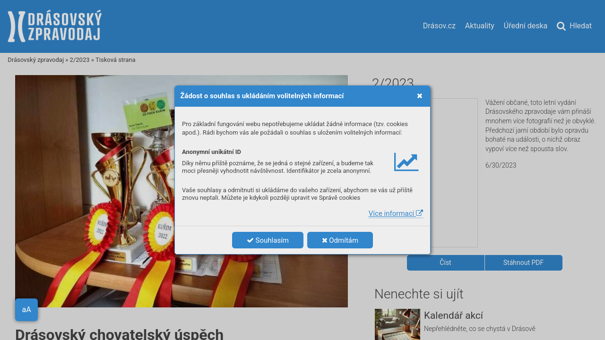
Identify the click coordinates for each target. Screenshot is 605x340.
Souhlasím (268, 240)
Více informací (396, 213)
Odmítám (340, 240)
